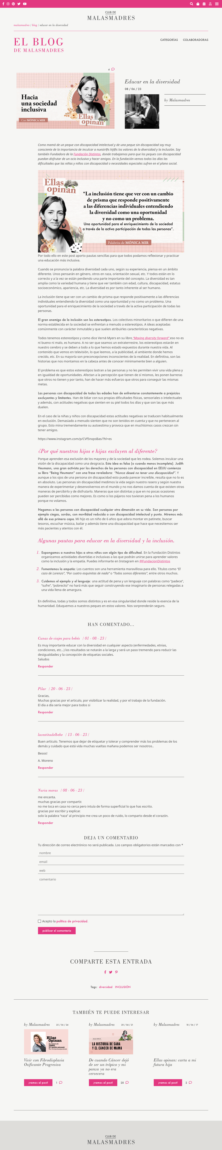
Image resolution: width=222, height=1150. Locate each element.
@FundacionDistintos (154, 561)
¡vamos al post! (38, 1082)
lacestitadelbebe (50, 734)
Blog (34, 25)
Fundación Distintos (87, 154)
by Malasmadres (177, 100)
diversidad (105, 987)
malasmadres (22, 25)
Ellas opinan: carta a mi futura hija (175, 1062)
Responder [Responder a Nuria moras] (45, 823)
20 (125, 1082)
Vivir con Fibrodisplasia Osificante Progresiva (44, 1062)
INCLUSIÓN (123, 987)
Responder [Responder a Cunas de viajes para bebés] (45, 666)
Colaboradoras (195, 40)
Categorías (169, 40)
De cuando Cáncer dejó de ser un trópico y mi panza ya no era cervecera (109, 1066)
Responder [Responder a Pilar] (45, 712)
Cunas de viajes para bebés (59, 638)
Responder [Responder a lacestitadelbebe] (45, 768)
